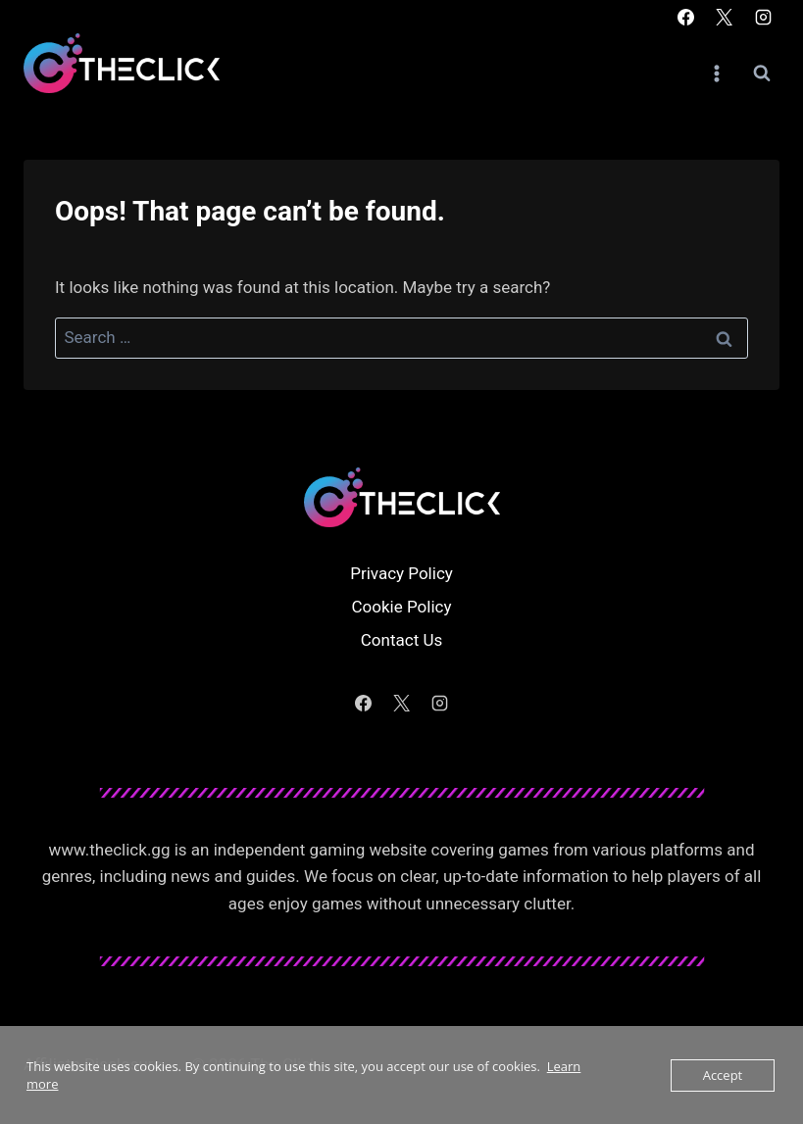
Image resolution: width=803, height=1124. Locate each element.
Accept (723, 1075)
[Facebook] (686, 16)
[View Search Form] (761, 73)
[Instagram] (762, 16)
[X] (724, 16)
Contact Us (401, 640)
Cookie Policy (402, 606)
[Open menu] (716, 73)
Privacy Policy (401, 573)
